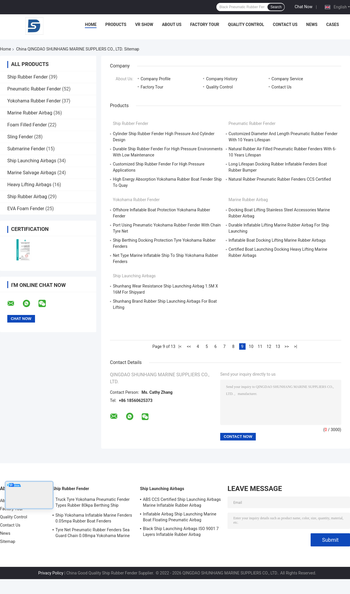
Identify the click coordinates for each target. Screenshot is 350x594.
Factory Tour (204, 24)
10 (251, 346)
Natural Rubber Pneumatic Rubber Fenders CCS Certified (280, 179)
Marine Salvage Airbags (31, 172)
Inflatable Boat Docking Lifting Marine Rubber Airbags (277, 240)
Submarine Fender (26, 148)
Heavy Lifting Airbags (29, 184)
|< (180, 346)
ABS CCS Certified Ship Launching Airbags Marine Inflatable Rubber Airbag (182, 502)
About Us (171, 24)
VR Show (144, 24)
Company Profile (156, 78)
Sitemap (7, 541)
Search (275, 7)
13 (278, 346)
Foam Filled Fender (27, 125)
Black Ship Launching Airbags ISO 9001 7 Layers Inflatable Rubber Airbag (181, 531)
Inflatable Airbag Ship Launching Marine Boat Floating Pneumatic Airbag (179, 517)
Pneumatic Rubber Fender (34, 89)
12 (269, 346)
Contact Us (285, 24)
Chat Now (303, 6)
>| (295, 346)
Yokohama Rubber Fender (34, 101)
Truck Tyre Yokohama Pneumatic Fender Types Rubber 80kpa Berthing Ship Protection (92, 503)
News (312, 24)
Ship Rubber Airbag (27, 196)
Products (115, 24)
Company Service (287, 78)
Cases (332, 24)
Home (91, 24)
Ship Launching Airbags (31, 160)
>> (287, 346)
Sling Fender (20, 137)
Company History (221, 78)
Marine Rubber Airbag (29, 113)
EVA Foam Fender (25, 208)
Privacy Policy (50, 573)
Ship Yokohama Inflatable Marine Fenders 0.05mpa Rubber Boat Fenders (93, 518)
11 (260, 346)
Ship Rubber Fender (27, 77)
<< (189, 346)
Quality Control (246, 24)
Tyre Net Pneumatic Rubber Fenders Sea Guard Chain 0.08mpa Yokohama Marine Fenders (92, 533)
